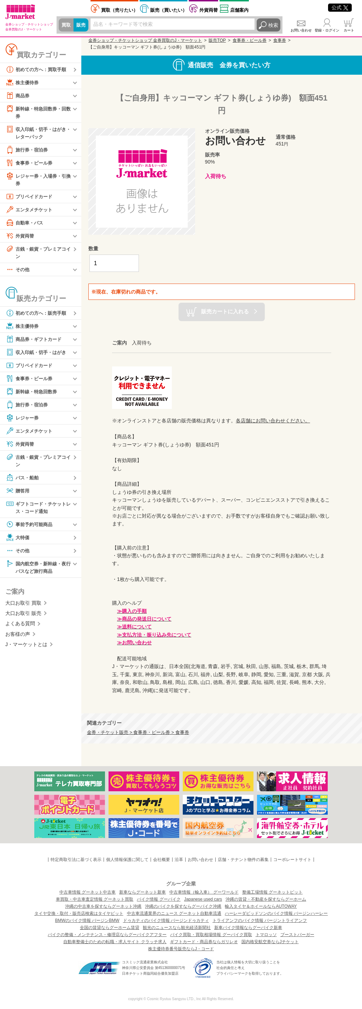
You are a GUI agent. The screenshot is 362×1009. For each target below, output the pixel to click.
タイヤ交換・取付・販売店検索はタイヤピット (78, 913)
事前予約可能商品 (30, 527)
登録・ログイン (327, 30)
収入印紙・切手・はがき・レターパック (35, 133)
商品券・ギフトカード (35, 341)
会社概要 (161, 859)
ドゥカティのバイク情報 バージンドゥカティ (166, 920)
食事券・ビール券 (30, 164)
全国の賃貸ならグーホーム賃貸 (109, 927)
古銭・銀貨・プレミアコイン (38, 253)
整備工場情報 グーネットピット (272, 892)
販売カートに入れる (225, 311)
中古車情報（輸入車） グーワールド (203, 892)
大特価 (18, 540)
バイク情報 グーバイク (158, 899)
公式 (340, 7)
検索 (273, 25)
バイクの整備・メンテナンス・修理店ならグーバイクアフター (107, 934)
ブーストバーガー (297, 934)
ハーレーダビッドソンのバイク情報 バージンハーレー (276, 913)
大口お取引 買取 (23, 606)
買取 (66, 25)
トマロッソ (266, 934)
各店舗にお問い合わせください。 (273, 420)
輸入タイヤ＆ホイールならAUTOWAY (261, 906)
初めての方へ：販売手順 (38, 315)
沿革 (179, 859)
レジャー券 (23, 420)
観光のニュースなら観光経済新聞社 (177, 927)
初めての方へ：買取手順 (38, 69)
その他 (18, 271)
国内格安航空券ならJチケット (270, 941)
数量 (93, 248)
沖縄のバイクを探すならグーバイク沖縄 (183, 906)
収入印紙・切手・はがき (38, 354)
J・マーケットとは (26, 648)
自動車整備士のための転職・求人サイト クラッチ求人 (114, 941)
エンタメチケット (30, 211)
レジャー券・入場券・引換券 (38, 180)
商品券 (18, 95)
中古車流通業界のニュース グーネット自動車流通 (174, 913)
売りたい (119, 10)
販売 (82, 25)
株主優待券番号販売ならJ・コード (181, 948)
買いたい (168, 10)
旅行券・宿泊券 (28, 151)
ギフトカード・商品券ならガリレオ (204, 941)
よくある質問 (20, 627)
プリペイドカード (30, 198)
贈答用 (18, 493)
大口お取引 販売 (23, 617)
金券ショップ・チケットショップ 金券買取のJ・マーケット (145, 40)
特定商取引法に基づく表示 (76, 859)
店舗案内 (239, 10)
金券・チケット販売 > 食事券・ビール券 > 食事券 (138, 732)
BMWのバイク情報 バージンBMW (87, 920)
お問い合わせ (301, 30)
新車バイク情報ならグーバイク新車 (248, 927)
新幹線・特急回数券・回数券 (38, 112)
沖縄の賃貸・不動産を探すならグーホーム (266, 899)
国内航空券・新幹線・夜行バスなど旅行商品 (38, 569)
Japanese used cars (203, 899)
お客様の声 (17, 637)
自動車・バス (25, 224)
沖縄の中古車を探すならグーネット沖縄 (103, 906)
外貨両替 (208, 10)
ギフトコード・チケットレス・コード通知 (38, 509)
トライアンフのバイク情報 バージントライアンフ (259, 920)
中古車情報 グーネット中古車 (87, 892)
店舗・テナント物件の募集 (243, 859)
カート (349, 30)
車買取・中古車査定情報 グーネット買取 (94, 899)
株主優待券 (23, 82)
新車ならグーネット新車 (142, 892)
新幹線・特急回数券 (33, 393)
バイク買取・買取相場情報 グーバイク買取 (211, 934)
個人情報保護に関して (127, 859)
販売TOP (217, 40)
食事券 (279, 40)
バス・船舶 (23, 480)
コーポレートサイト (292, 859)
